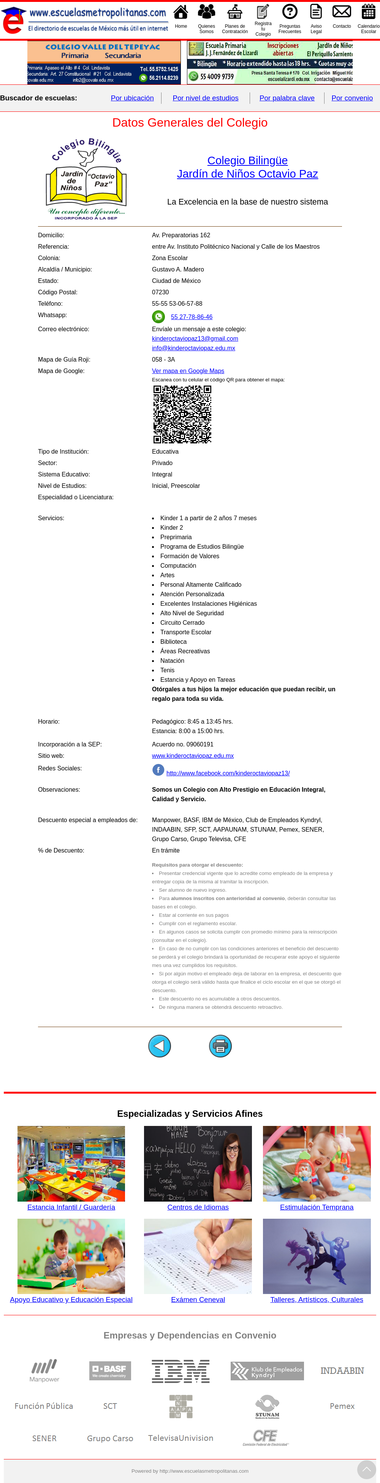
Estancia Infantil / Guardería (71, 1203)
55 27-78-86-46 (191, 317)
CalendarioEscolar (369, 29)
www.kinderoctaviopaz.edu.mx (193, 756)
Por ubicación (132, 98)
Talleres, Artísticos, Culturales (317, 1296)
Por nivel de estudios (206, 98)
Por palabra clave (287, 98)
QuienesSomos (206, 29)
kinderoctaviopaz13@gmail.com (195, 338)
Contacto (342, 29)
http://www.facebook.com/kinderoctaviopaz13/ (228, 773)
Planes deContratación (235, 29)
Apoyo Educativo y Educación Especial (71, 1296)
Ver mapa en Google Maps (188, 371)
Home (181, 29)
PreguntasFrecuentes (290, 29)
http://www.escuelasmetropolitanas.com (204, 1471)
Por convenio (352, 98)
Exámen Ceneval (198, 1296)
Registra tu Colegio (263, 29)
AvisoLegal (316, 29)
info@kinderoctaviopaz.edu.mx (193, 348)
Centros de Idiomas (198, 1203)
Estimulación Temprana (317, 1203)
